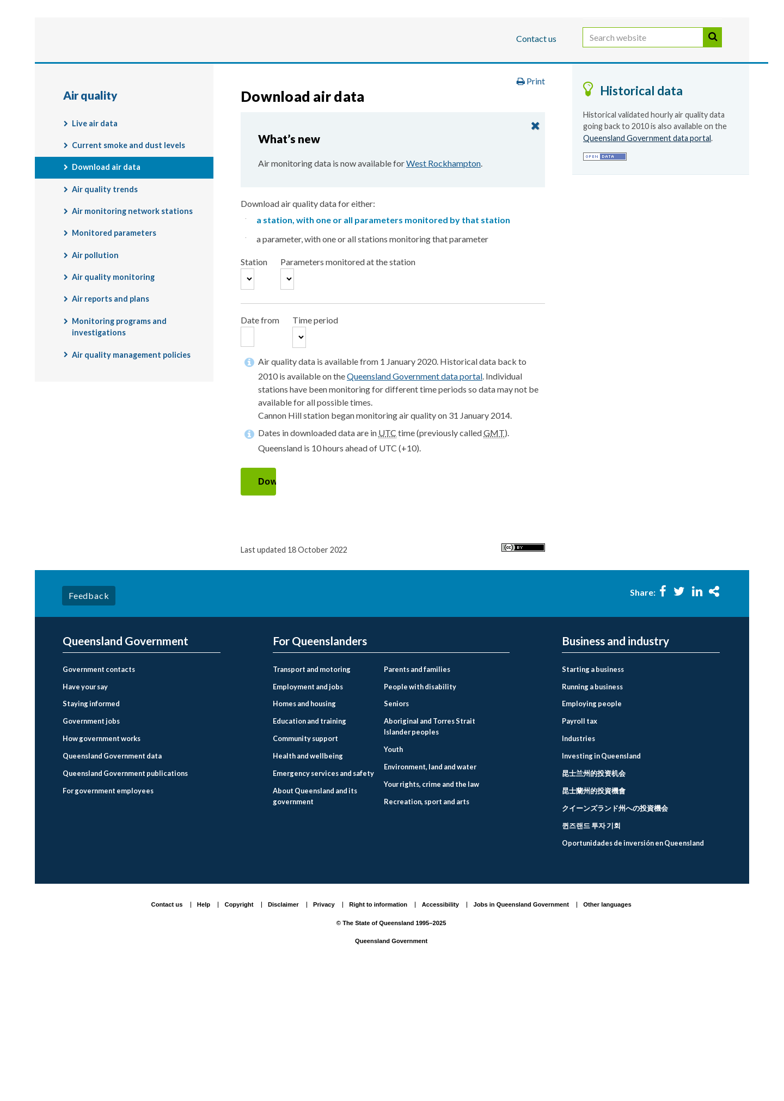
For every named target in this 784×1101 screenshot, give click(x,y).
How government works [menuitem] (101, 860)
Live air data (95, 207)
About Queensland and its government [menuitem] (315, 917)
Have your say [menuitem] (85, 808)
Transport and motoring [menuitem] (312, 790)
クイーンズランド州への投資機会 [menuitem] (615, 930)
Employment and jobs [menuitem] (308, 808)
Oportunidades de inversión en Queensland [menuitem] (633, 965)
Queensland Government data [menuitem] (112, 877)
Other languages (607, 1026)
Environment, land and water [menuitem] (430, 888)
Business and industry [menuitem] (615, 762)
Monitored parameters (114, 317)
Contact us (536, 38)
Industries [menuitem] (578, 860)
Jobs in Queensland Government (521, 1026)
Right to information (378, 1026)
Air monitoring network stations (132, 295)
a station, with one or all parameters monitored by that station (383, 304)
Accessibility (440, 1026)
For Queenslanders (98, 73)
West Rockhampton (443, 247)
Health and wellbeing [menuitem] (308, 877)
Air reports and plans (110, 383)
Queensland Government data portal (414, 498)
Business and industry (190, 73)
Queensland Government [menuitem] (125, 762)
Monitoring (670, 105)
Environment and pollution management (545, 105)
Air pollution (95, 339)
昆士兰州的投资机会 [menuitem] (594, 895)
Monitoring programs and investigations (119, 410)
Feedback (89, 717)
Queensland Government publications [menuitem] (125, 895)
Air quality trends (105, 273)
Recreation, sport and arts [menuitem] (426, 923)
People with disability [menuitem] (420, 808)
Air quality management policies (131, 438)
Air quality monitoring (177, 128)
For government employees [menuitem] (108, 912)
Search (712, 48)
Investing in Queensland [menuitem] (601, 877)
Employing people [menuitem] (592, 825)
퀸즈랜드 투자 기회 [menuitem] (591, 947)
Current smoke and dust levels (128, 229)
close (535, 210)
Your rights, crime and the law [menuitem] (431, 905)
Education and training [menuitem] (309, 843)
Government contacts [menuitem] (99, 790)
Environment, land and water (386, 105)
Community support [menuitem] (305, 860)
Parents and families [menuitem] (417, 790)
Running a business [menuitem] (592, 808)
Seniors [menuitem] (396, 825)
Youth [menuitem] (393, 870)
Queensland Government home (146, 105)
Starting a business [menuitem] (593, 790)
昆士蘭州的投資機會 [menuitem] (594, 912)
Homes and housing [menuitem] (304, 825)
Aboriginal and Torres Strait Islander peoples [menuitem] (429, 848)
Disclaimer (283, 1026)
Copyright (239, 1026)
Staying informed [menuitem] (91, 825)
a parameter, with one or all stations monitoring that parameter (372, 323)
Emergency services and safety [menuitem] (323, 895)
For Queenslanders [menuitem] (320, 762)
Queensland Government (391, 1062)
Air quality (92, 128)
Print (531, 165)
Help (203, 1026)
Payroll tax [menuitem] (579, 843)
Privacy (324, 1026)
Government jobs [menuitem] (91, 843)
